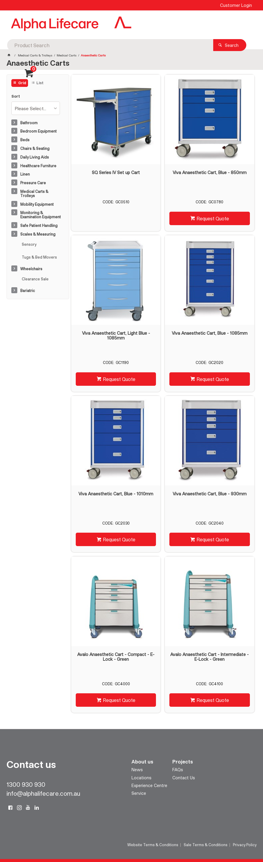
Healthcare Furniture (38, 166)
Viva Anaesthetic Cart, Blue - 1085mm (209, 333)
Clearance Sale (35, 279)
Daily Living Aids (34, 157)
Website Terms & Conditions (152, 845)
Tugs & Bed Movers (39, 257)
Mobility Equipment (37, 204)
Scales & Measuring (37, 234)
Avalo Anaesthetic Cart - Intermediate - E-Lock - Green (209, 657)
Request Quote (213, 218)
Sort (15, 96)
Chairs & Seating (34, 148)
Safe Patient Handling (39, 225)
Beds (25, 140)
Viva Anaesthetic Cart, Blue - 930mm (210, 493)
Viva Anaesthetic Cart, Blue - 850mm (210, 172)
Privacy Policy (244, 845)
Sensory (29, 244)
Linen (25, 174)
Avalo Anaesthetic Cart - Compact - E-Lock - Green (115, 657)
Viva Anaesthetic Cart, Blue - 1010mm (115, 493)
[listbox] (35, 108)
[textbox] (130, 24)
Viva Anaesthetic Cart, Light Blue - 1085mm (116, 335)
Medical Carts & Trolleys (34, 193)
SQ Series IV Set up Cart (116, 172)
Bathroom (29, 123)
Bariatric (27, 290)
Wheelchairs (31, 269)
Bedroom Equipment (38, 131)
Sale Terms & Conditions (206, 845)
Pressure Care (33, 183)
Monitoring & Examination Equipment (40, 214)
